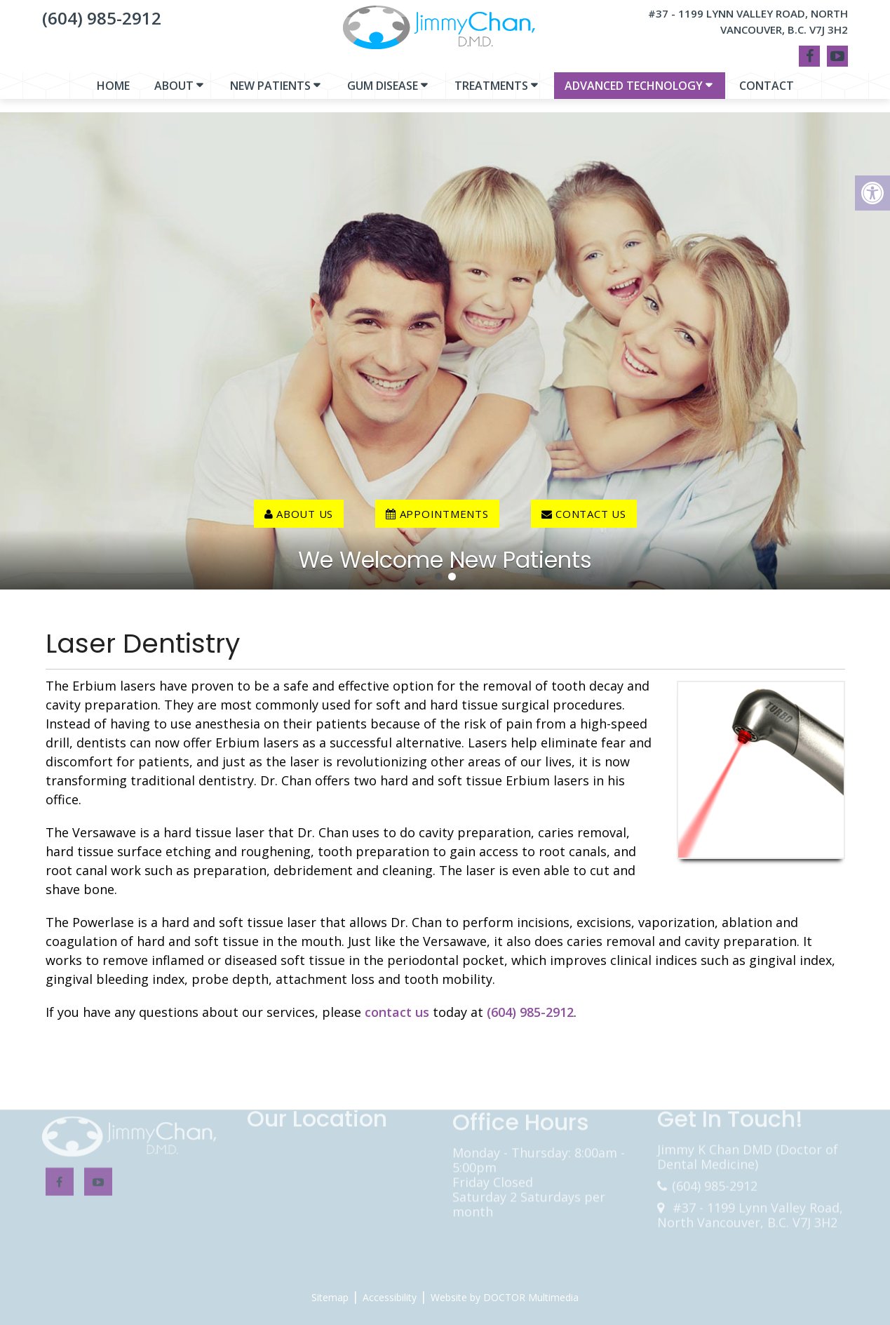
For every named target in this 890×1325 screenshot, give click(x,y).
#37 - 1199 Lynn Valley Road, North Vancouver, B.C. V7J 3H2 (748, 21)
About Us (299, 514)
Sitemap (330, 1297)
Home (113, 92)
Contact (766, 92)
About (174, 92)
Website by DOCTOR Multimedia (505, 1297)
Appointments (437, 514)
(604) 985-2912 (101, 17)
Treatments (491, 92)
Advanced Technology (634, 92)
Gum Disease (382, 92)
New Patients (270, 92)
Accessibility (390, 1297)
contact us (583, 514)
